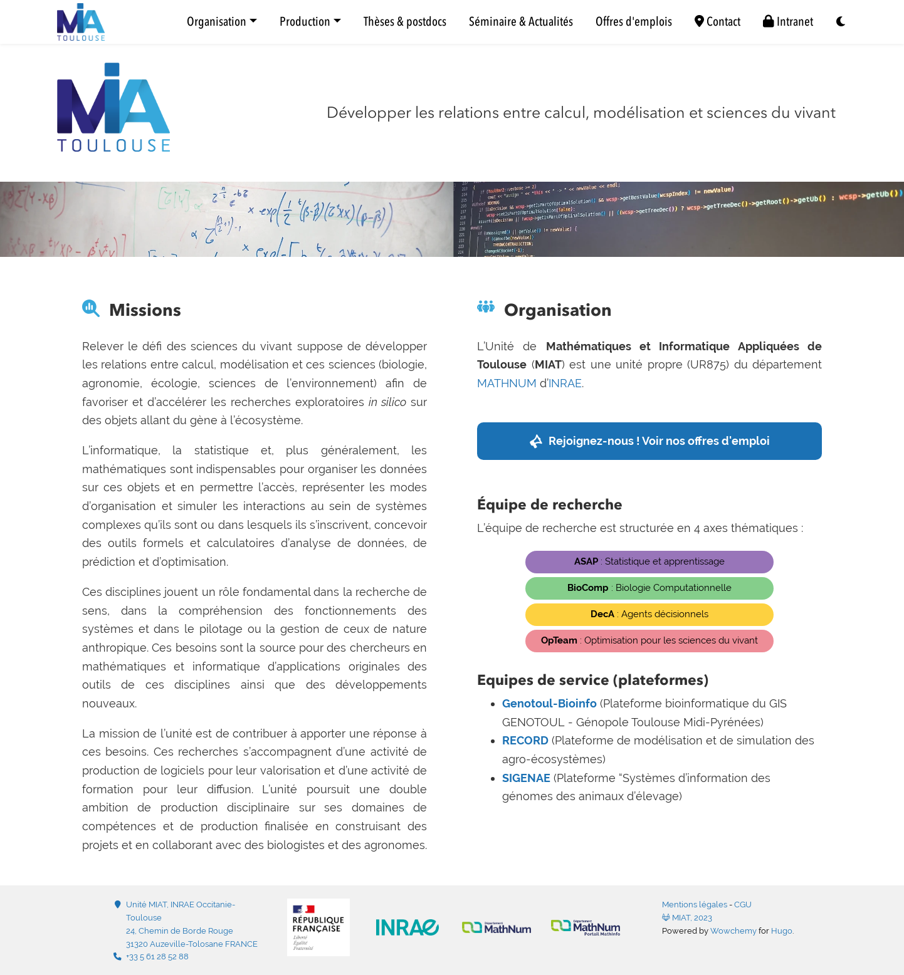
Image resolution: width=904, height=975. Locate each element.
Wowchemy (733, 931)
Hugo (781, 931)
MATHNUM (507, 383)
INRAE (565, 383)
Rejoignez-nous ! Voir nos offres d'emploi (659, 440)
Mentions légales (694, 904)
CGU (743, 904)
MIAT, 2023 (687, 917)
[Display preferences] (841, 22)
